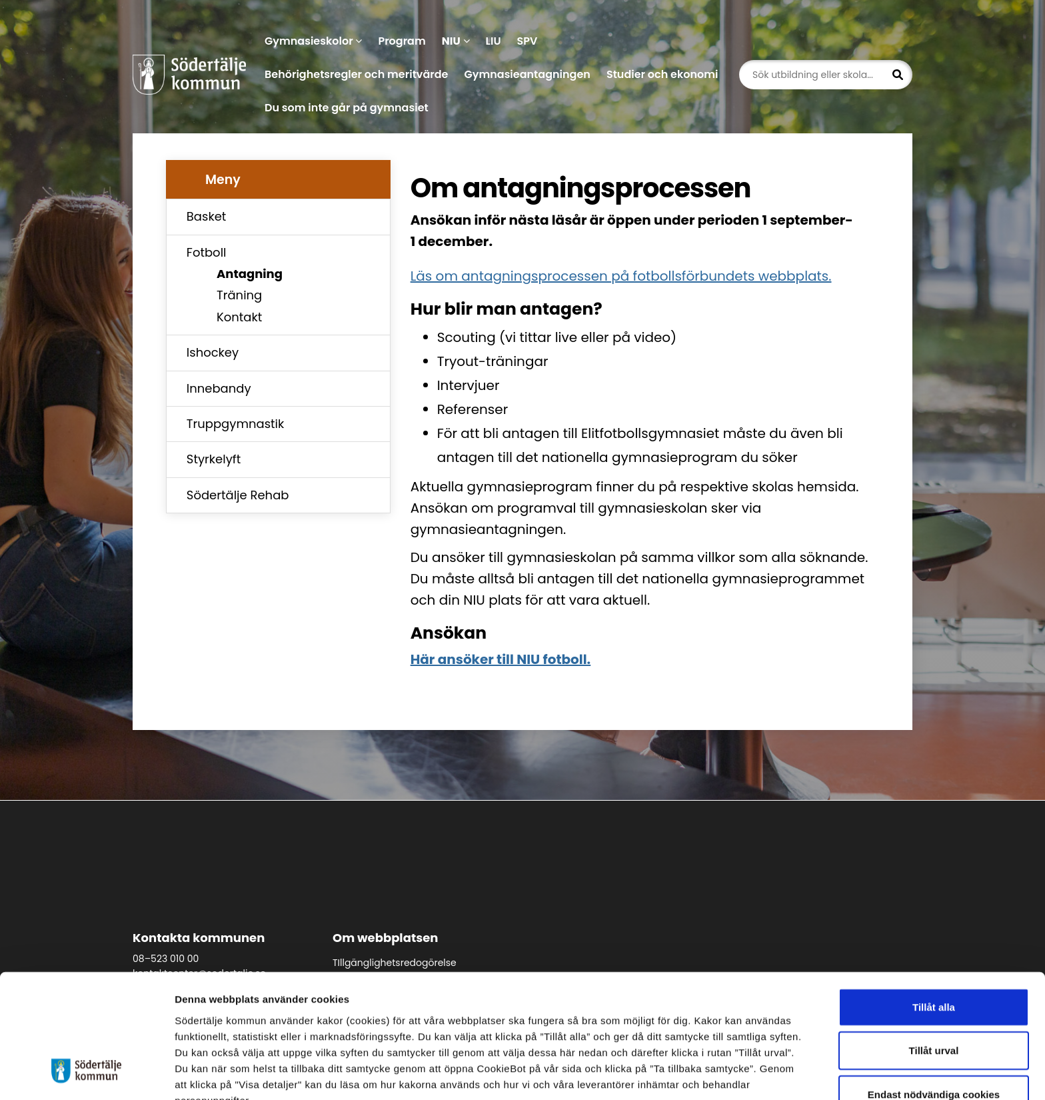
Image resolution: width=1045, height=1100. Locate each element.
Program (401, 41)
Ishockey (213, 352)
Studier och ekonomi (662, 74)
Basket (207, 216)
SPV (527, 41)
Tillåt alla (933, 937)
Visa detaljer (730, 1073)
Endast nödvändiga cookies (934, 1024)
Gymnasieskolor (313, 41)
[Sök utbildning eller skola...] (825, 74)
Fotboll (207, 252)
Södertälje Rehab (238, 495)
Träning (239, 295)
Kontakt (239, 317)
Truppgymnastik (235, 423)
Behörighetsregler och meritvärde (356, 74)
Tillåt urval (934, 981)
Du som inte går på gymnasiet (347, 107)
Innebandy (219, 388)
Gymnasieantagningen (527, 74)
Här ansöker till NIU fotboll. (501, 659)
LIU (493, 41)
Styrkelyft (214, 459)
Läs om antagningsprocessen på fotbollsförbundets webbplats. (621, 276)
